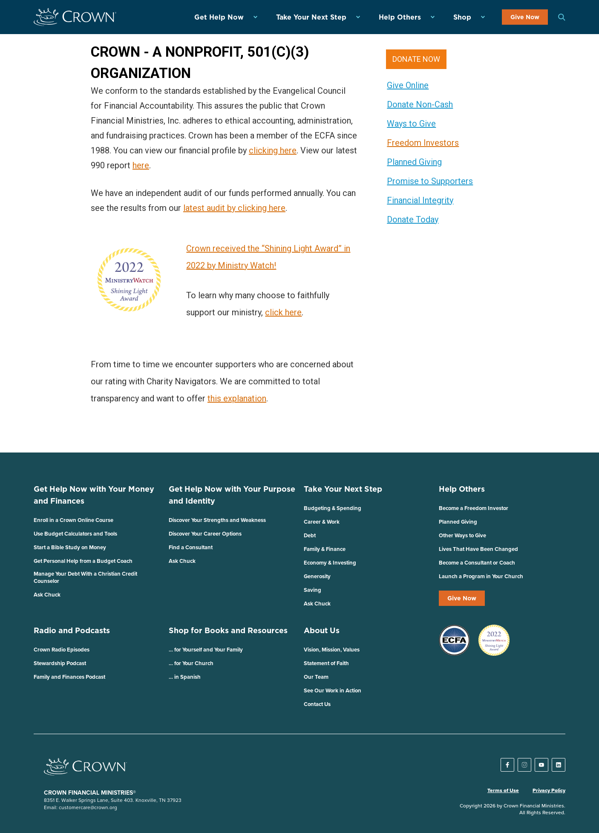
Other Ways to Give (462, 535)
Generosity (317, 576)
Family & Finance (325, 549)
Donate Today (412, 219)
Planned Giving (414, 162)
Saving (312, 590)
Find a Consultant (191, 547)
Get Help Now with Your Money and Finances (94, 495)
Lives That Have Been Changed (478, 549)
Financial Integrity (420, 200)
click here (283, 312)
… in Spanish (185, 676)
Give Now (524, 17)
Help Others (400, 17)
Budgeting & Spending (332, 508)
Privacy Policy (549, 790)
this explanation (236, 398)
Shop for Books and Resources (228, 630)
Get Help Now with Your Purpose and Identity (232, 495)
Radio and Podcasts (72, 630)
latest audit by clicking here (234, 208)
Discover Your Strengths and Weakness (217, 520)
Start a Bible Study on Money (70, 547)
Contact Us (317, 704)
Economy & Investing (330, 562)
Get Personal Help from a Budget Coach (83, 561)
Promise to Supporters (430, 181)
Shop (462, 17)
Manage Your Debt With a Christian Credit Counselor (85, 577)
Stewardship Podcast (60, 663)
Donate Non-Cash (420, 104)
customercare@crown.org (88, 807)
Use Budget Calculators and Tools (75, 533)
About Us (322, 630)
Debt (310, 535)
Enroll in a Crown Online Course (73, 520)
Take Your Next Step (311, 17)
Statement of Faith (326, 663)
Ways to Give (411, 123)
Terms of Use (503, 790)
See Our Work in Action (332, 690)
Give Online (408, 85)
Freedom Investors (423, 143)
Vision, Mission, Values (332, 649)
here (140, 165)
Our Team (316, 676)
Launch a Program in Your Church (481, 576)
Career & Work (322, 521)
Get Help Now (219, 17)
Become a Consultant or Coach (477, 562)
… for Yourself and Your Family (206, 649)
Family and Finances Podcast (69, 676)
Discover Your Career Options (205, 533)
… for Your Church (191, 663)
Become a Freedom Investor (473, 508)
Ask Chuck (47, 594)
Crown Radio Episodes (61, 649)
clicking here (273, 150)
